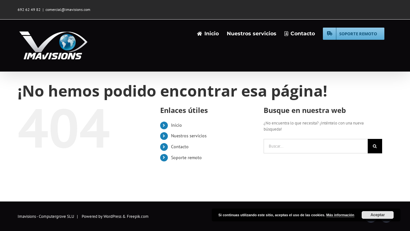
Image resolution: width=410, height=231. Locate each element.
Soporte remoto (186, 157)
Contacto (180, 147)
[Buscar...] (316, 146)
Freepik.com (138, 216)
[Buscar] (375, 146)
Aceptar (378, 215)
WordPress (112, 216)
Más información (340, 215)
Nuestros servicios (189, 136)
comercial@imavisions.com (67, 9)
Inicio (176, 125)
